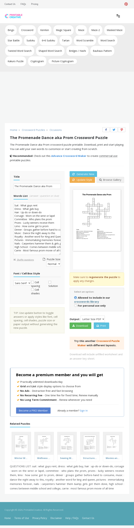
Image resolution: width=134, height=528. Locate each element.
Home (8, 518)
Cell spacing (35, 284)
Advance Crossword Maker (68, 156)
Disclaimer (56, 518)
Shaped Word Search (50, 50)
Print (101, 325)
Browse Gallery (110, 179)
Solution (53, 286)
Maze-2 (95, 30)
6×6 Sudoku (48, 40)
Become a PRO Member (33, 410)
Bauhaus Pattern (102, 50)
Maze (81, 30)
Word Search (107, 40)
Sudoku (31, 40)
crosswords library (86, 301)
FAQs (23, 4)
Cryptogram (37, 61)
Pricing (34, 4)
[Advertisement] (67, 97)
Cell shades (35, 291)
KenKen (44, 30)
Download (80, 325)
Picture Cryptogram (63, 61)
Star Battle (14, 40)
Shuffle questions (24, 259)
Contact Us (10, 4)
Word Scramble (85, 40)
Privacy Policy (39, 518)
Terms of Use (21, 518)
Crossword (27, 30)
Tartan (65, 40)
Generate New (83, 174)
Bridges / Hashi (77, 50)
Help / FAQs (72, 518)
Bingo (11, 30)
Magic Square (63, 30)
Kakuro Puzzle (16, 61)
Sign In (84, 410)
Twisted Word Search (20, 50)
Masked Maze (115, 30)
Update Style (82, 179)
